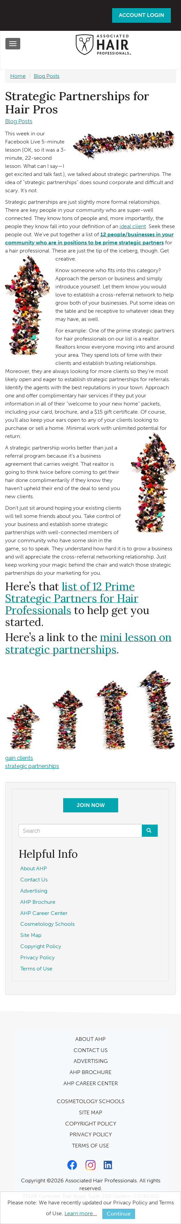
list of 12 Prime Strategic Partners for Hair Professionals (71, 598)
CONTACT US (91, 1050)
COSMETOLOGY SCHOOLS (91, 1101)
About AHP (33, 868)
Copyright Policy (40, 946)
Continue (119, 1213)
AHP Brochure (37, 902)
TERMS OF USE (90, 1145)
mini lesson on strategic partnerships (88, 643)
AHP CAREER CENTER (90, 1083)
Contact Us (34, 879)
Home (18, 76)
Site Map (30, 935)
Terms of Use (36, 968)
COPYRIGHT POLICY (90, 1123)
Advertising (33, 891)
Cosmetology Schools (47, 924)
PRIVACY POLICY (91, 1134)
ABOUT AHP (90, 1039)
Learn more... (80, 1213)
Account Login (141, 15)
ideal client (133, 226)
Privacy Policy (37, 957)
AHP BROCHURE (90, 1072)
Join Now (91, 805)
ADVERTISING (91, 1061)
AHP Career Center (44, 913)
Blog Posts (46, 76)
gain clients (19, 758)
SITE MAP (90, 1112)
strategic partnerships (32, 766)
